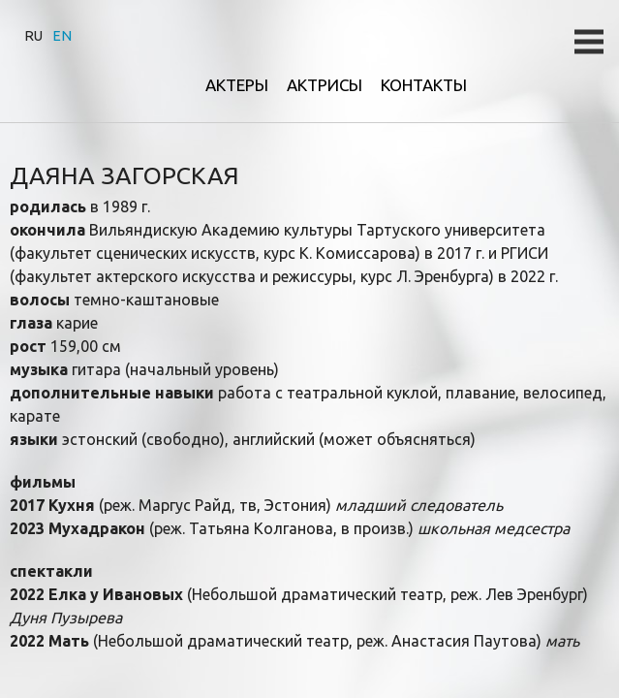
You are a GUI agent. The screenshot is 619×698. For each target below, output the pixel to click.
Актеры (236, 85)
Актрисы (324, 85)
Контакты (424, 85)
